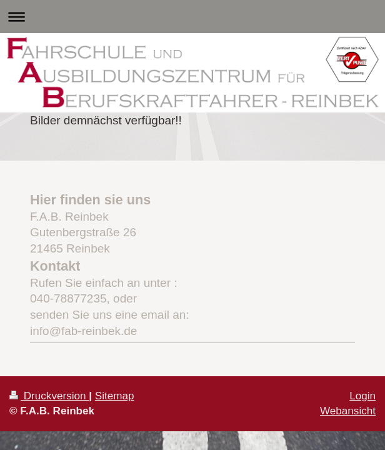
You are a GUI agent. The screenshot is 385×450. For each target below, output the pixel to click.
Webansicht (348, 411)
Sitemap (114, 396)
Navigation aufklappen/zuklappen (192, 16)
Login (362, 396)
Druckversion (49, 396)
